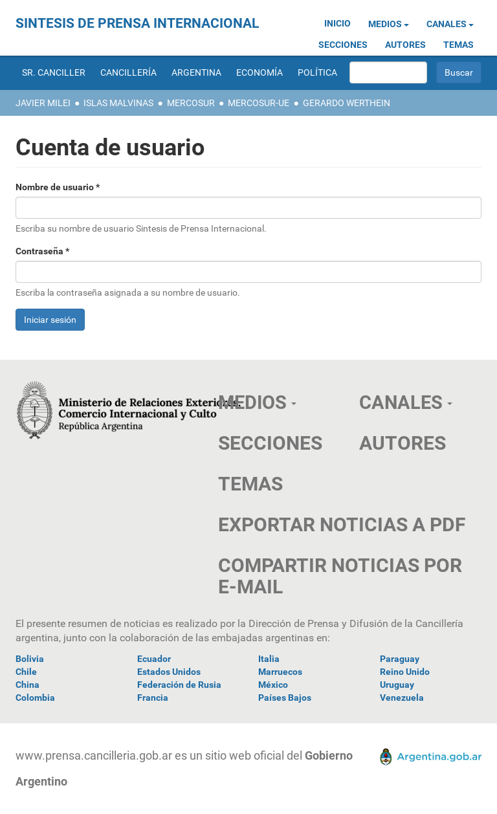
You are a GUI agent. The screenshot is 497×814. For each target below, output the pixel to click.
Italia (269, 659)
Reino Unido (405, 671)
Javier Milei (43, 103)
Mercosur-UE (258, 103)
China (27, 684)
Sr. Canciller (53, 72)
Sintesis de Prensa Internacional (137, 23)
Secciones (343, 44)
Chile (26, 671)
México (273, 684)
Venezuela (402, 697)
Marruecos (280, 671)
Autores (405, 44)
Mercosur (191, 103)
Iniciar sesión (50, 319)
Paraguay (399, 659)
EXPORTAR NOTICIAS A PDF (341, 524)
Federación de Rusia (179, 684)
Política (317, 72)
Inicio (337, 23)
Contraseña (42, 251)
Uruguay (397, 684)
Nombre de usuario (58, 187)
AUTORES (402, 443)
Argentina (196, 72)
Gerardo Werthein (346, 103)
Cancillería (128, 72)
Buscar (459, 72)
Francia (152, 697)
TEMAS (250, 483)
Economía (259, 72)
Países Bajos (284, 697)
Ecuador (154, 659)
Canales (450, 24)
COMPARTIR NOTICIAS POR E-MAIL (340, 576)
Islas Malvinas (118, 103)
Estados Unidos (169, 671)
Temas (458, 44)
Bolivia (30, 659)
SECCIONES (270, 443)
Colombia (35, 697)
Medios (388, 24)
